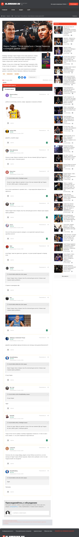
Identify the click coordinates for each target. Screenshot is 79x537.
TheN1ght (21, 178)
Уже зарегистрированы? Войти (59, 4)
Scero (11, 224)
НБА (3, 80)
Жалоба (4, 82)
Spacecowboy (13, 94)
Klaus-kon (12, 171)
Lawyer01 (12, 447)
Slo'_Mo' (12, 203)
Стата (13, 9)
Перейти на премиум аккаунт (64, 531)
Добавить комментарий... (20, 513)
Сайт (28, 9)
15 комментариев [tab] (9, 89)
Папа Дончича (14, 150)
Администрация (38, 531)
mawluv (12, 267)
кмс (11, 297)
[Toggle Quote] (7, 178)
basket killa (13, 130)
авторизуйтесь (14, 506)
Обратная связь (48, 531)
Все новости (65, 276)
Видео (21, 9)
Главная (4, 9)
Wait (11, 246)
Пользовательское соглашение (23, 531)
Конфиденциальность (7, 531)
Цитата (12, 123)
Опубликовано (16, 97)
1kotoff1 (12, 415)
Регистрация (73, 4)
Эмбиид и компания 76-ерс (17, 337)
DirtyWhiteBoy (14, 357)
